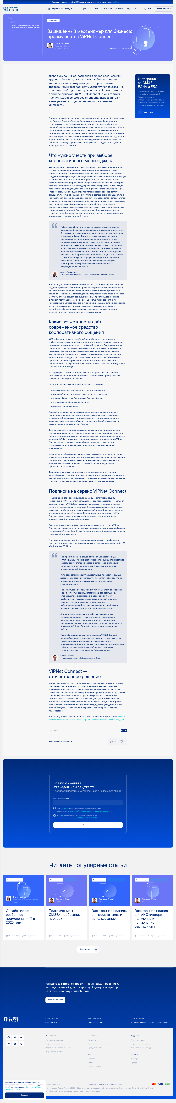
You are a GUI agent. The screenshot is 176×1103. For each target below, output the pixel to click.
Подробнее (119, 2)
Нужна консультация (57, 1004)
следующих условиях (89, 822)
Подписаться (88, 829)
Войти (149, 9)
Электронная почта (62, 802)
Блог (10, 18)
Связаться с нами (163, 9)
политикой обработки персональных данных (90, 814)
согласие (65, 812)
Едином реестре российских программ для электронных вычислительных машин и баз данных (87, 720)
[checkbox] (54, 812)
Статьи (13, 22)
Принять (26, 1095)
